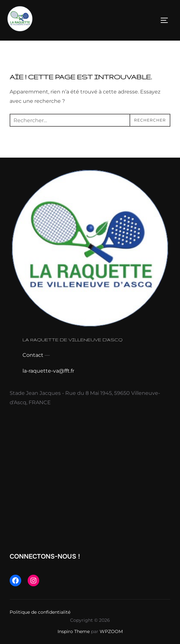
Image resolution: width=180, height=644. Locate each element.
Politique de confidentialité (40, 612)
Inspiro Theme (74, 631)
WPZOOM (111, 631)
